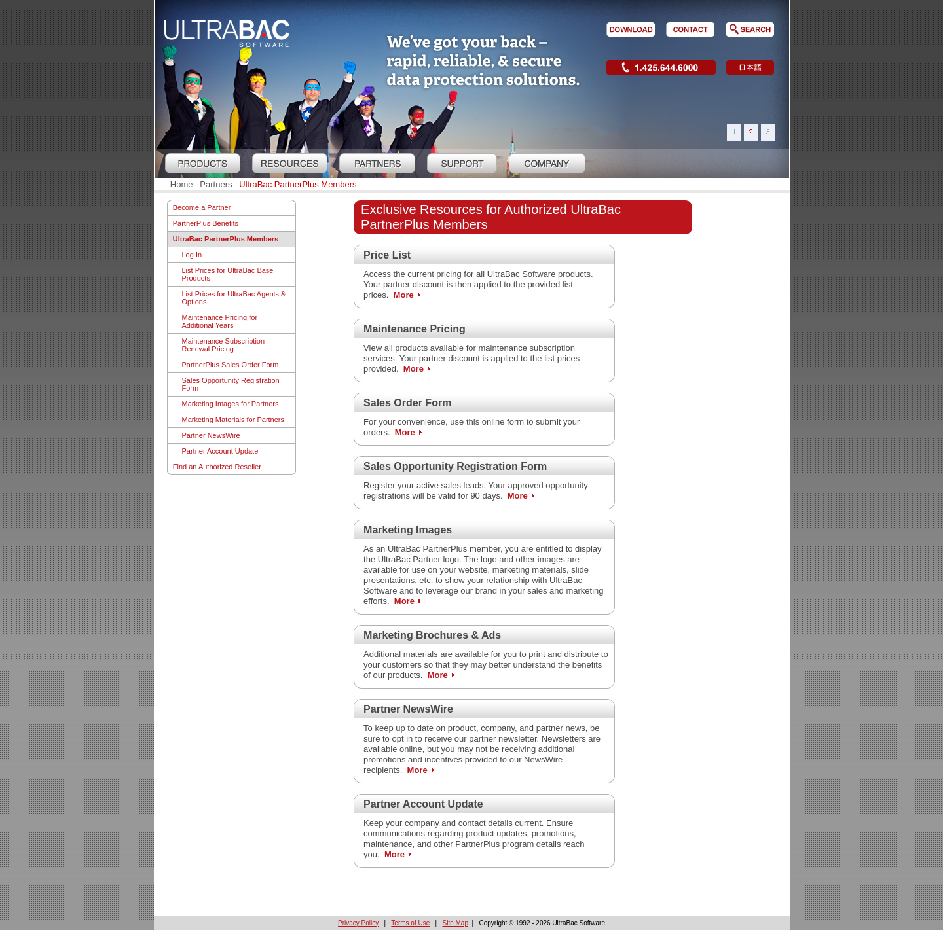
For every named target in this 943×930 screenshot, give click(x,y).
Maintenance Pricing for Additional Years (220, 321)
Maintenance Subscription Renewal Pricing (223, 345)
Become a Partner (202, 207)
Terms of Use (410, 923)
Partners (216, 184)
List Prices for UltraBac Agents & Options (234, 298)
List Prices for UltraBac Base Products (228, 274)
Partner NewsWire (211, 435)
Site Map (455, 923)
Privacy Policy (358, 923)
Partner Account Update (220, 451)
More (404, 295)
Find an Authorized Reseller (217, 467)
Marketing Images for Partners (230, 404)
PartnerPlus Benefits (205, 223)
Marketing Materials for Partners (233, 419)
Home (181, 184)
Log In (192, 255)
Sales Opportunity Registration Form (231, 384)
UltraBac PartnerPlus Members (297, 184)
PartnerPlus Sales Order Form (230, 364)
